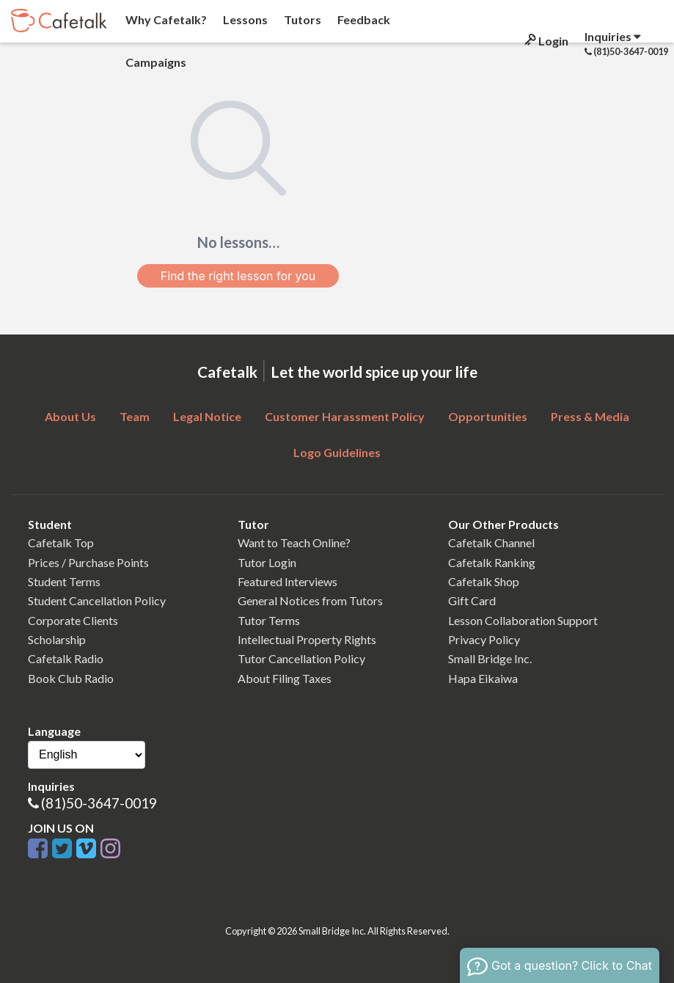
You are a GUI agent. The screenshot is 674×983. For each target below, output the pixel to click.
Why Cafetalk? (165, 19)
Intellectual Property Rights (307, 639)
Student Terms (64, 581)
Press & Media (590, 416)
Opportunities (487, 416)
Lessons (244, 19)
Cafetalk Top (61, 542)
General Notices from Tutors (310, 600)
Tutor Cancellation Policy (301, 658)
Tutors (301, 19)
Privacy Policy (484, 639)
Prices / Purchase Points (88, 562)
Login (545, 41)
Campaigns (154, 62)
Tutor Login (267, 562)
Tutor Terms (269, 620)
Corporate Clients (73, 620)
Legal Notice (207, 416)
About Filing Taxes (284, 678)
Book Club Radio (71, 678)
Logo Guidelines (337, 452)
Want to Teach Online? (294, 542)
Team (135, 416)
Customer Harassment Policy (345, 416)
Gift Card (472, 600)
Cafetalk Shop (483, 581)
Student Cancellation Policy (97, 600)
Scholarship (57, 639)
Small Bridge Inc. (490, 658)
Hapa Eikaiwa (483, 678)
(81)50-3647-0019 (99, 802)
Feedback (362, 19)
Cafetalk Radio (65, 658)
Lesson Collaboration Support (523, 620)
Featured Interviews (287, 581)
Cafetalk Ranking (491, 562)
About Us (70, 416)
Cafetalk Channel (491, 542)
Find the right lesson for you (238, 275)
